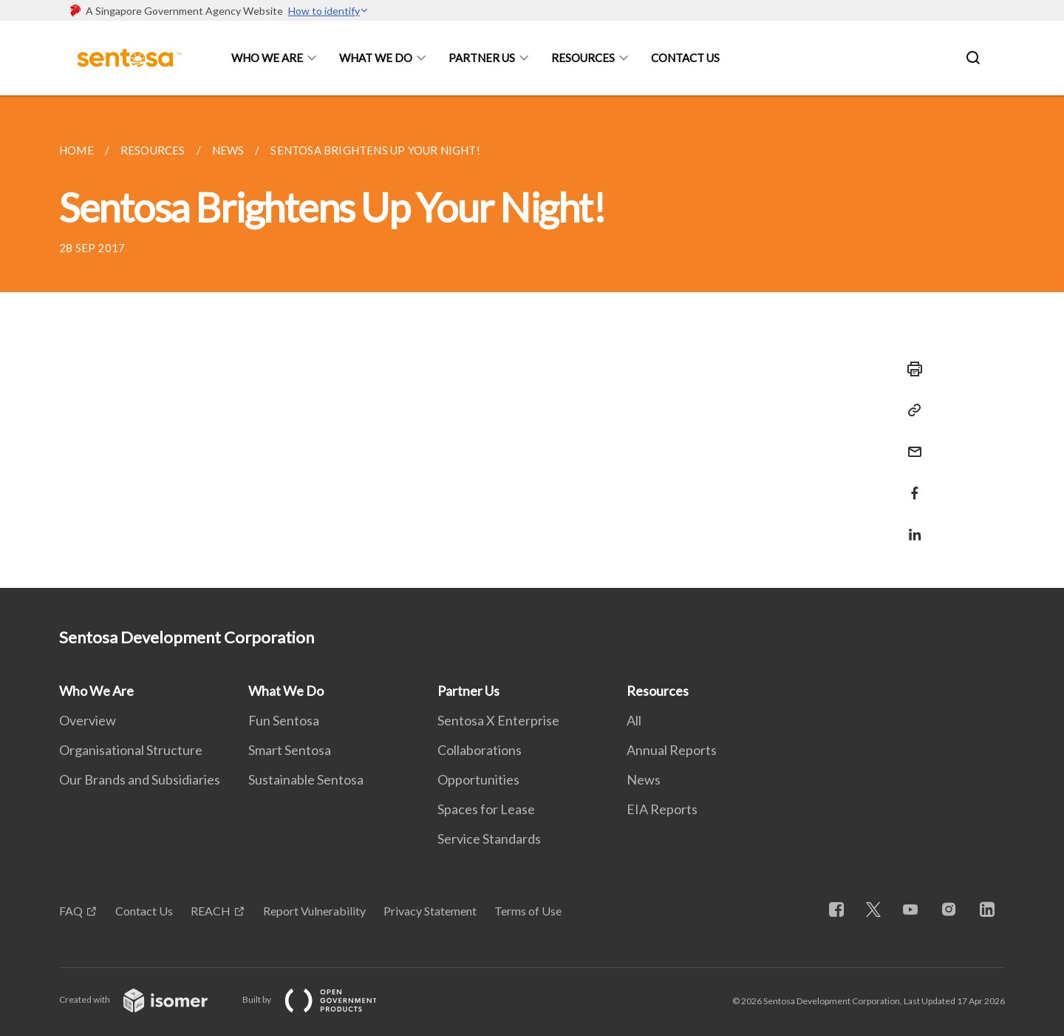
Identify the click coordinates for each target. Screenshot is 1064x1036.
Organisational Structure (130, 750)
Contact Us (685, 57)
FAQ (71, 911)
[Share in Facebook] (910, 484)
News (644, 779)
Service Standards (489, 838)
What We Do (375, 57)
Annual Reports (672, 750)
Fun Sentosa (283, 720)
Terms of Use (528, 911)
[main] (532, 341)
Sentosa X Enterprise (498, 720)
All (634, 720)
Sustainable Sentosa (306, 779)
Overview (87, 720)
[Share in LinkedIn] (910, 525)
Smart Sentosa (289, 750)
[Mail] (910, 443)
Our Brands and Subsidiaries (139, 779)
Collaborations (479, 750)
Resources (583, 57)
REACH (211, 911)
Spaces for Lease (486, 809)
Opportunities (478, 779)
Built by (321, 999)
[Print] (910, 369)
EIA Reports (662, 809)
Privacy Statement (430, 911)
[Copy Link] (910, 410)
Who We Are (267, 57)
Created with (145, 999)
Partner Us (482, 57)
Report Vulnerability (314, 911)
